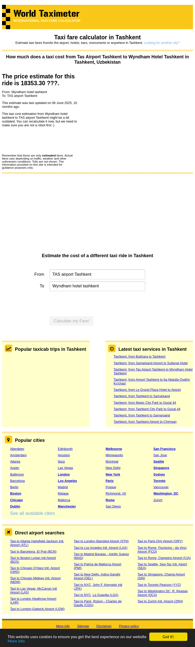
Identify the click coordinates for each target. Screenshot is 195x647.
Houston (64, 455)
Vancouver (161, 487)
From (39, 274)
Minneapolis (114, 455)
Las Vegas (65, 468)
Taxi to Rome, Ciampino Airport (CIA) (164, 558)
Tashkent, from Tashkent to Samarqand (141, 415)
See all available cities (32, 513)
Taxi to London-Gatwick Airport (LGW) (37, 609)
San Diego (113, 506)
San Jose (160, 455)
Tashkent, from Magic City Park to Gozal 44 (144, 403)
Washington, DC (165, 493)
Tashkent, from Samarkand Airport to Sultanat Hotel (150, 363)
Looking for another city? (162, 43)
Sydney (159, 474)
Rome (110, 500)
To (42, 286)
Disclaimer (104, 626)
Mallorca (64, 500)
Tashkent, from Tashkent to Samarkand (141, 396)
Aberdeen (17, 449)
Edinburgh (65, 449)
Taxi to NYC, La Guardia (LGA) (96, 595)
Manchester (67, 506)
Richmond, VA (116, 493)
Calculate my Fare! (71, 321)
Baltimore (17, 474)
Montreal (112, 461)
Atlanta (15, 461)
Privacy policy (129, 626)
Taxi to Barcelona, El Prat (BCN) (33, 551)
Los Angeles (67, 481)
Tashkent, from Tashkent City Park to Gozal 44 (146, 409)
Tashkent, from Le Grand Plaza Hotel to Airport (147, 390)
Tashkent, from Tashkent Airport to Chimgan (144, 422)
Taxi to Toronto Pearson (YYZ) (159, 585)
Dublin (15, 506)
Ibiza (61, 461)
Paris (109, 481)
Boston (15, 493)
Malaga (63, 493)
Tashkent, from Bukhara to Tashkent (139, 356)
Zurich (157, 500)
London (64, 474)
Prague (111, 487)
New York (113, 474)
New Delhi (113, 468)
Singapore (161, 468)
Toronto (159, 481)
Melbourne (114, 449)
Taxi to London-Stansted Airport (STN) (101, 541)
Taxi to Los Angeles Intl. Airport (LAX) (100, 548)
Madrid (63, 487)
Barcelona (17, 481)
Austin (14, 468)
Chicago (16, 500)
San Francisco (164, 449)
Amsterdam (18, 455)
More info (16, 641)
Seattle (158, 461)
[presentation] (40, 140)
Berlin (14, 487)
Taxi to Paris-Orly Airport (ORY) (160, 541)
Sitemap (83, 626)
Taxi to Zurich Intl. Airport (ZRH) (160, 601)
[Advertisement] (97, 215)
